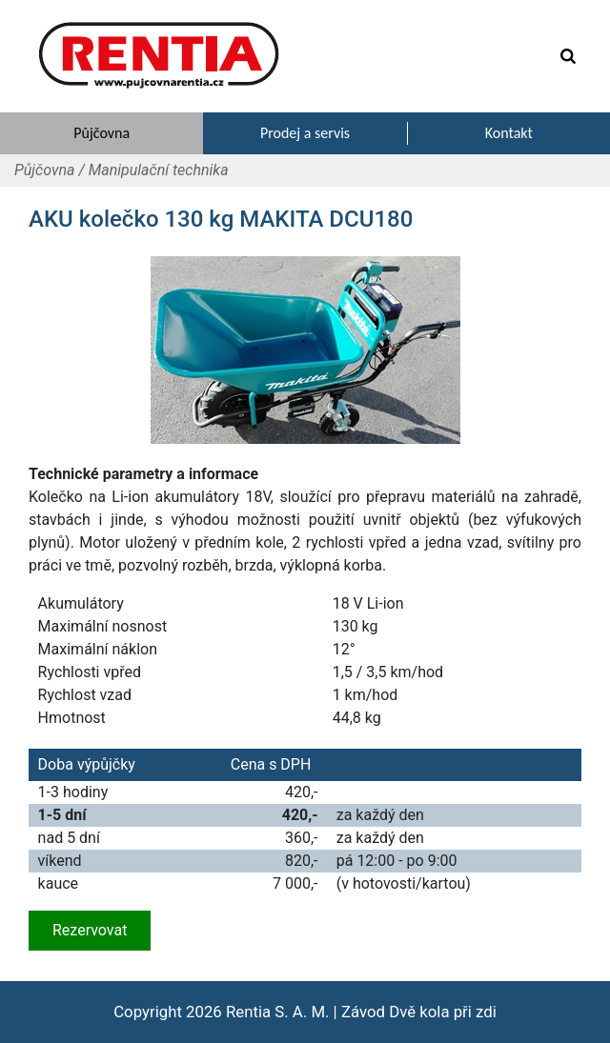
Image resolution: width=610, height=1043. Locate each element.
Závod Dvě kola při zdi (419, 1011)
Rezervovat (89, 930)
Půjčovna (44, 170)
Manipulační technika (159, 170)
